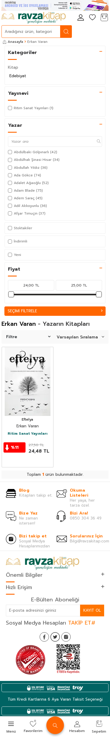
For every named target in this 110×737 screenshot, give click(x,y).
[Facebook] (44, 637)
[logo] (33, 18)
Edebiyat (17, 76)
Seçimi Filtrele (55, 311)
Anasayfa (13, 41)
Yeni (14, 254)
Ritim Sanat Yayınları (28, 433)
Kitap (13, 67)
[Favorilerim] (92, 18)
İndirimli (17, 241)
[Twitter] (55, 637)
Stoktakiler (20, 228)
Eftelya (27, 419)
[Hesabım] (80, 18)
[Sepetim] (104, 18)
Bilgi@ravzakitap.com (89, 541)
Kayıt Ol (92, 610)
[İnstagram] (66, 637)
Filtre (28, 337)
